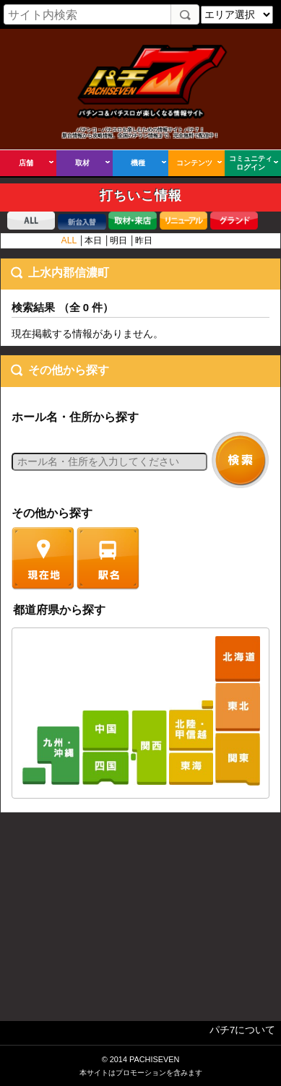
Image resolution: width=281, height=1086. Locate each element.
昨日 (143, 240)
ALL (69, 240)
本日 (93, 240)
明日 (118, 240)
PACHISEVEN (154, 1059)
